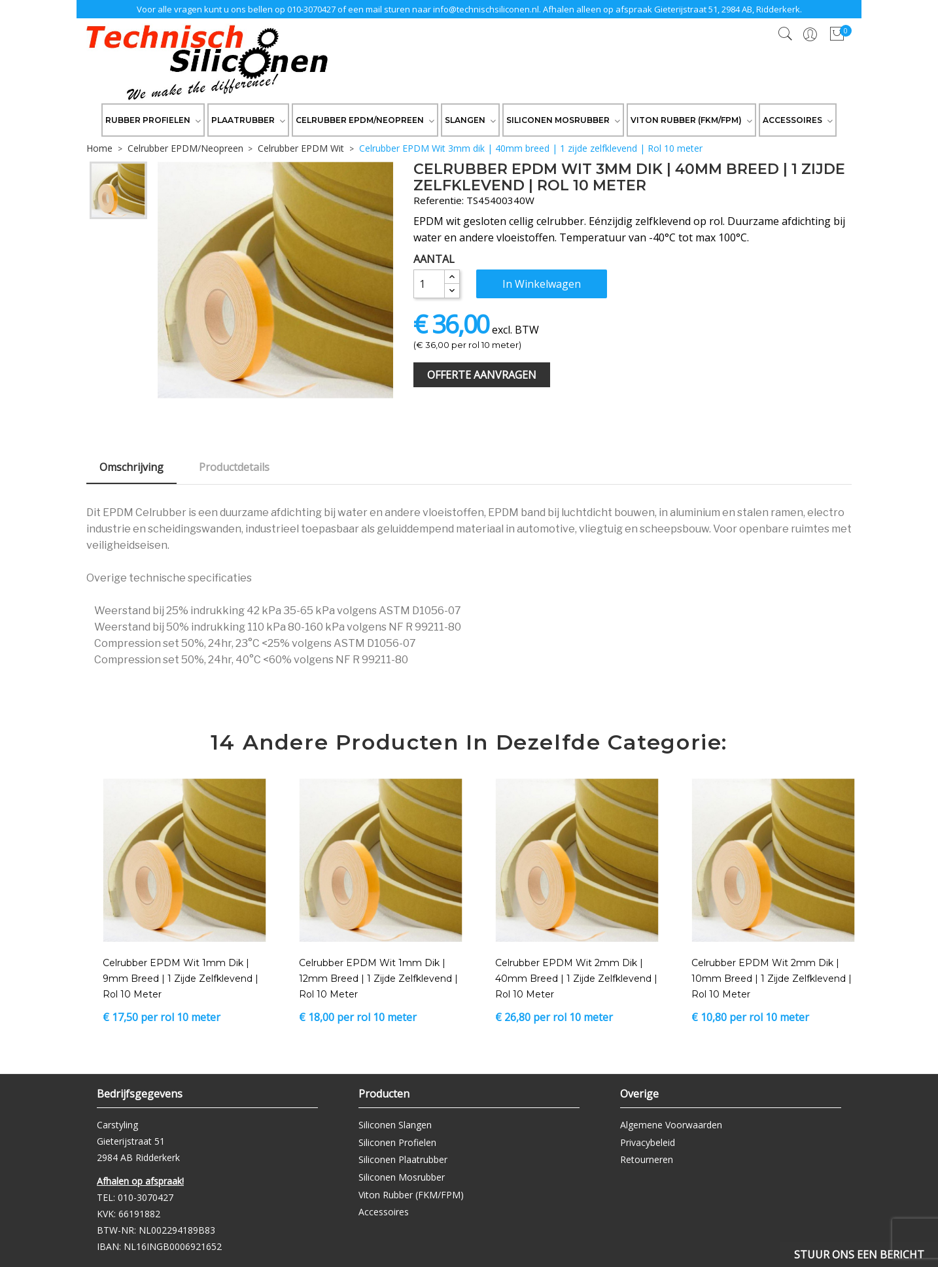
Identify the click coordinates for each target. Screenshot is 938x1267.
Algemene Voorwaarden (671, 1125)
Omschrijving (131, 467)
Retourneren (646, 1159)
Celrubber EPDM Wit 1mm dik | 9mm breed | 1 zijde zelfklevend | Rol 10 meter (180, 978)
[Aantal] (429, 283)
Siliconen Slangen (395, 1125)
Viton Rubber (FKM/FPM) (411, 1195)
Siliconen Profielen (397, 1142)
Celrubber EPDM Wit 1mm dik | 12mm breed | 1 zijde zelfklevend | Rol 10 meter (378, 978)
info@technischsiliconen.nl (486, 9)
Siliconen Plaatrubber (402, 1159)
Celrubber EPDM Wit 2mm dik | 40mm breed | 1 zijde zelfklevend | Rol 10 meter (576, 978)
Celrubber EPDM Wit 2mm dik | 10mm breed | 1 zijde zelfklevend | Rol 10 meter (771, 978)
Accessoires (383, 1212)
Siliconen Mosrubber (401, 1177)
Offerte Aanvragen (481, 375)
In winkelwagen (541, 284)
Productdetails (234, 467)
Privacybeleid (647, 1142)
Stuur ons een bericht (859, 1254)
